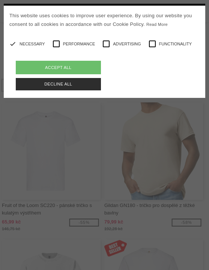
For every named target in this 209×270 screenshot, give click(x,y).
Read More (157, 24)
